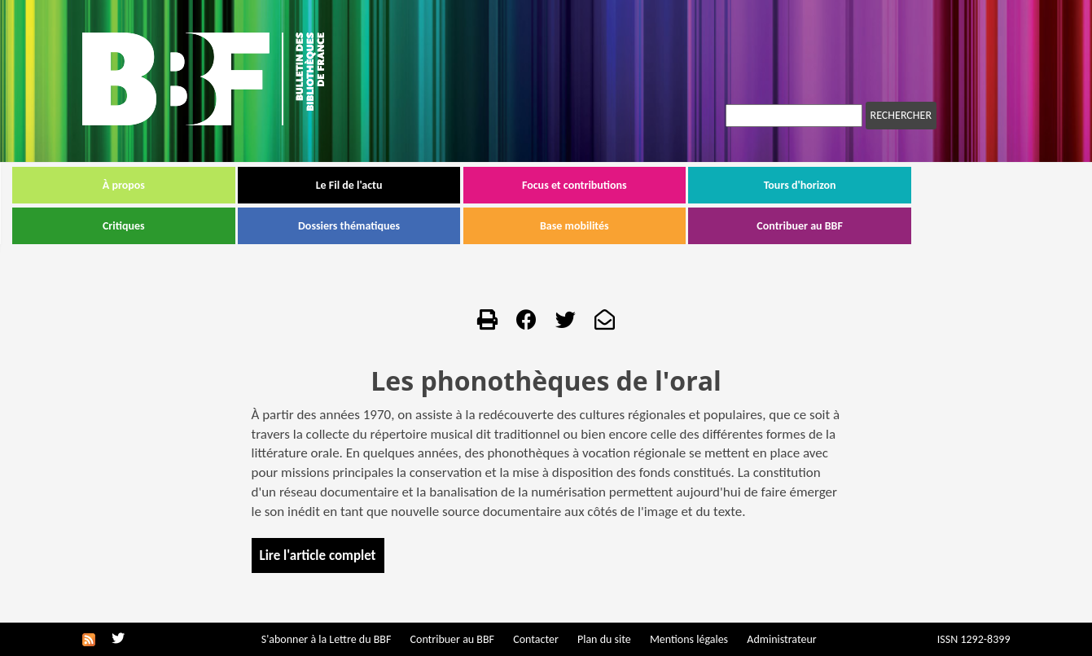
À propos (193, 185)
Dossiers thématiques (419, 226)
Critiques (193, 226)
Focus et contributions (643, 185)
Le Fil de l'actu (418, 185)
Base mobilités (644, 226)
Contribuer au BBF (870, 226)
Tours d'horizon (869, 185)
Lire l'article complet (318, 555)
